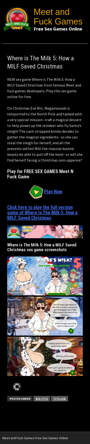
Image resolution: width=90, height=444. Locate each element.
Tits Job (59, 398)
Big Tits (42, 398)
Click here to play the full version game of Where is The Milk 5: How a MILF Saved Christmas (42, 212)
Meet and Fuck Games (58, 16)
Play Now (45, 191)
